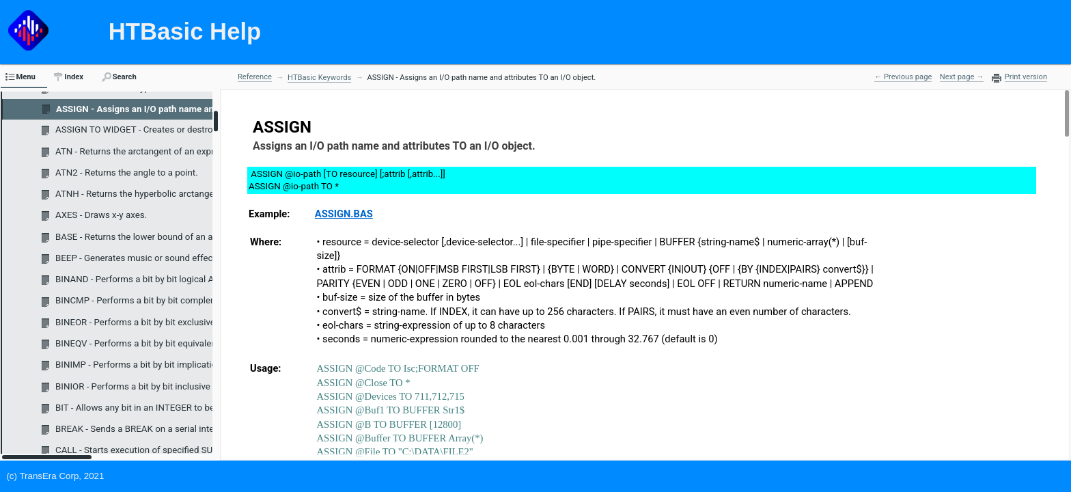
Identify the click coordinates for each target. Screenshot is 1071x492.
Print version (1026, 77)
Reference (255, 76)
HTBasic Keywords (319, 77)
